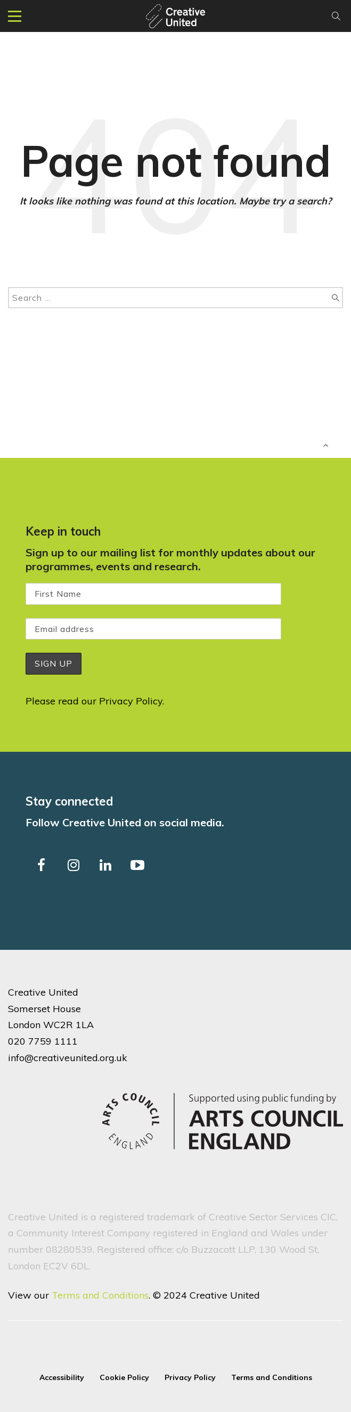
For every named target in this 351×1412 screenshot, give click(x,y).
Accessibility (61, 1377)
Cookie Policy (124, 1377)
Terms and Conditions (100, 1295)
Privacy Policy (130, 701)
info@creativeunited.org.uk (67, 1058)
